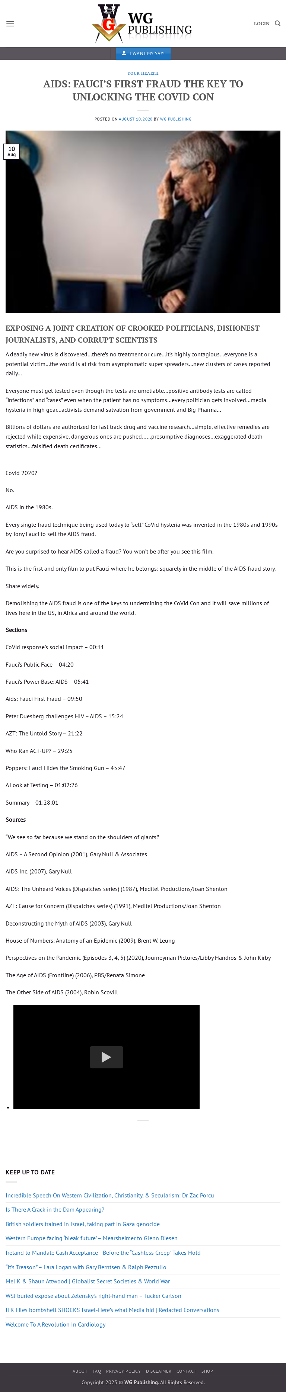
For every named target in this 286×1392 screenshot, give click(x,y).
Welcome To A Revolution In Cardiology (55, 1324)
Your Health (142, 73)
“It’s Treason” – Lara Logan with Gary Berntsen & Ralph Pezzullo (86, 1267)
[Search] (277, 23)
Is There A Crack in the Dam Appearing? (55, 1209)
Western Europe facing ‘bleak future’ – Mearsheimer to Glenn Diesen (92, 1238)
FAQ (97, 1371)
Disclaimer (158, 1371)
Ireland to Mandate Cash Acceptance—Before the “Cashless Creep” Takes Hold (103, 1252)
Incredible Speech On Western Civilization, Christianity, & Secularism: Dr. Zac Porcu (110, 1195)
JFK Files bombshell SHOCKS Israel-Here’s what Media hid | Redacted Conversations (112, 1310)
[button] (10, 24)
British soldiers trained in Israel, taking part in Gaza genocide (83, 1224)
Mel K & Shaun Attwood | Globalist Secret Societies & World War (88, 1281)
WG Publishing (175, 119)
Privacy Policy (123, 1371)
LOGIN (262, 23)
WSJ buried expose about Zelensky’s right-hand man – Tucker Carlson (93, 1295)
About (80, 1371)
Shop (207, 1371)
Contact (187, 1371)
